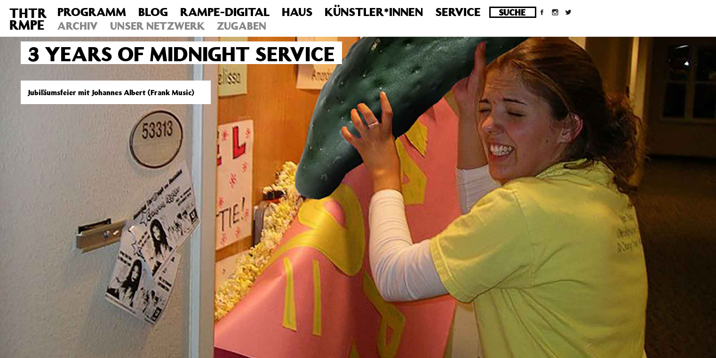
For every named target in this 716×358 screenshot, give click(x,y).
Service (458, 11)
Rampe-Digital (225, 11)
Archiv (77, 26)
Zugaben (241, 26)
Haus (297, 11)
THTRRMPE (28, 18)
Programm (91, 11)
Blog (153, 11)
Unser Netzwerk (157, 26)
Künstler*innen (374, 11)
